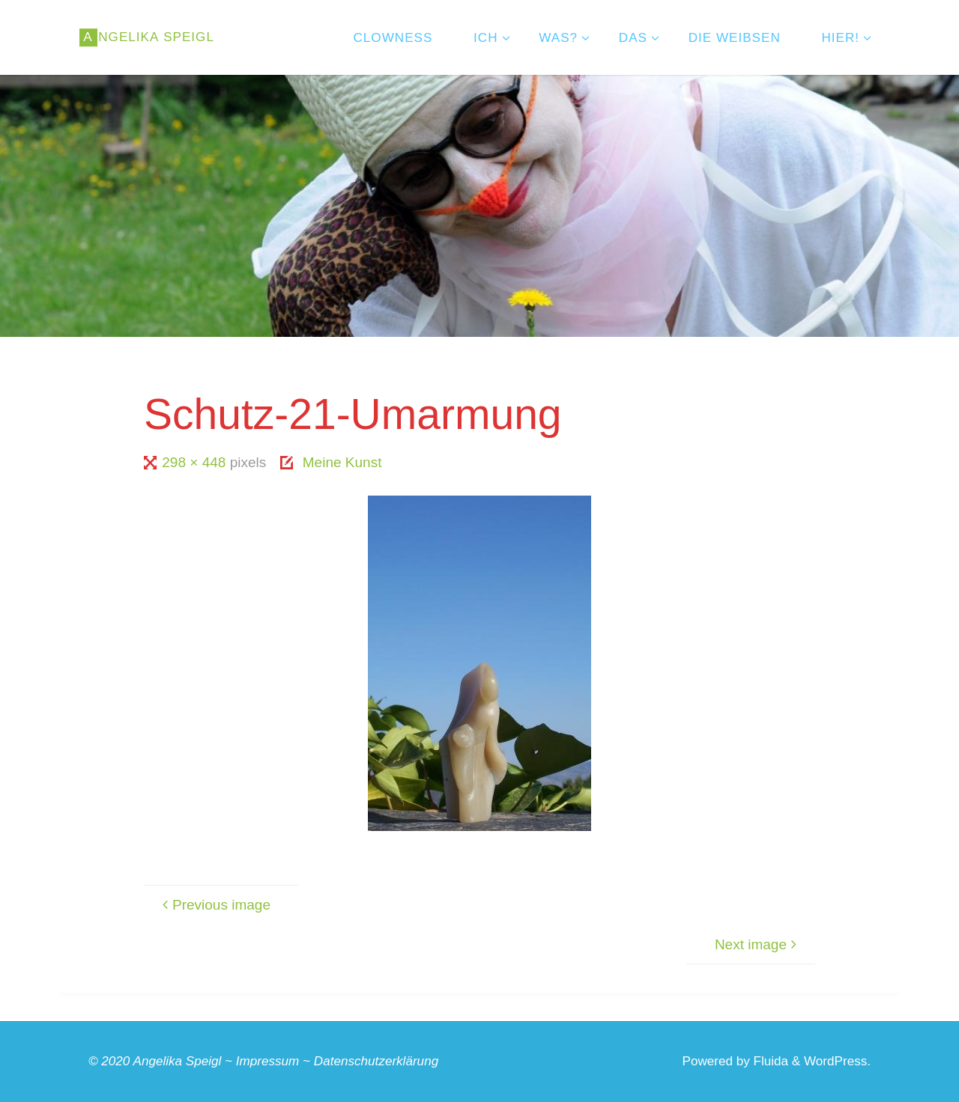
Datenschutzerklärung (376, 1061)
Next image (758, 944)
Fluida (769, 1061)
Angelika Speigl (177, 1061)
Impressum (268, 1061)
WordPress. (837, 1061)
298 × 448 (195, 462)
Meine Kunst (342, 462)
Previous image (214, 905)
